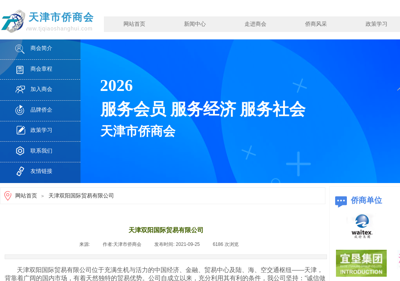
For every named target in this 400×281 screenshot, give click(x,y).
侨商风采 (316, 24)
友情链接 (41, 171)
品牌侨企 (41, 110)
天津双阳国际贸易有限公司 (81, 196)
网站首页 (134, 24)
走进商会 (255, 24)
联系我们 (41, 151)
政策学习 (41, 130)
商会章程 (41, 69)
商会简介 (41, 48)
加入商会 (41, 89)
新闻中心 (195, 24)
